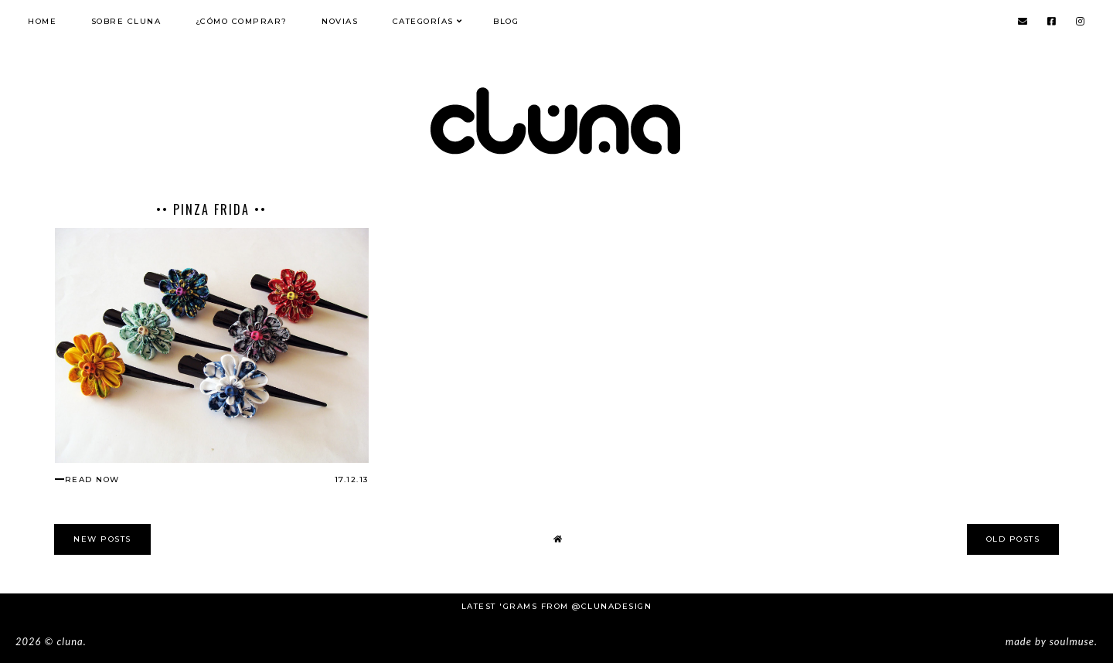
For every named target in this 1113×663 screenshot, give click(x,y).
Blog (506, 21)
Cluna (69, 641)
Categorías (423, 21)
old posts (1013, 539)
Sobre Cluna (126, 21)
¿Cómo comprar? (242, 21)
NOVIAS (340, 21)
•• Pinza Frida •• (211, 209)
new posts (102, 539)
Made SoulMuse (1050, 641)
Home (42, 21)
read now (92, 479)
